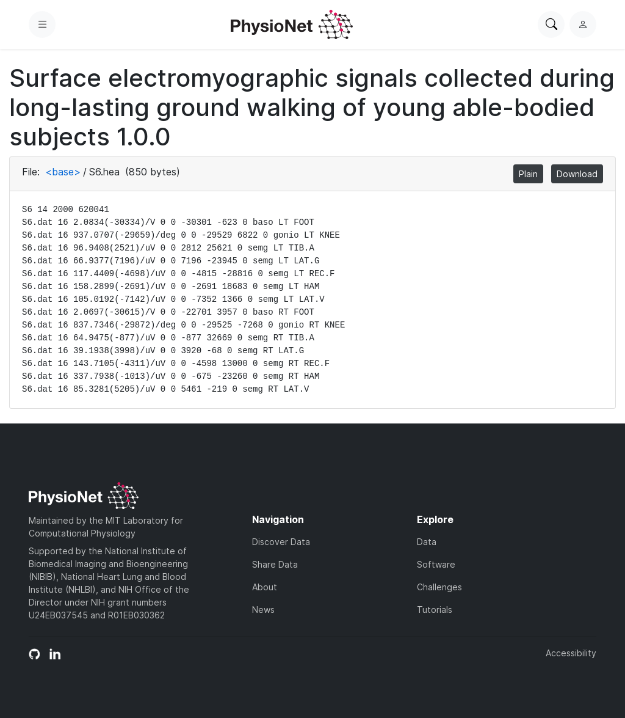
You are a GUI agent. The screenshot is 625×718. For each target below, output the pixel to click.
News (263, 609)
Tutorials (434, 609)
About (264, 587)
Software (436, 564)
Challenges (439, 587)
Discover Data (281, 542)
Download (577, 174)
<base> (63, 172)
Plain (528, 174)
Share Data (275, 564)
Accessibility (571, 653)
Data (426, 542)
